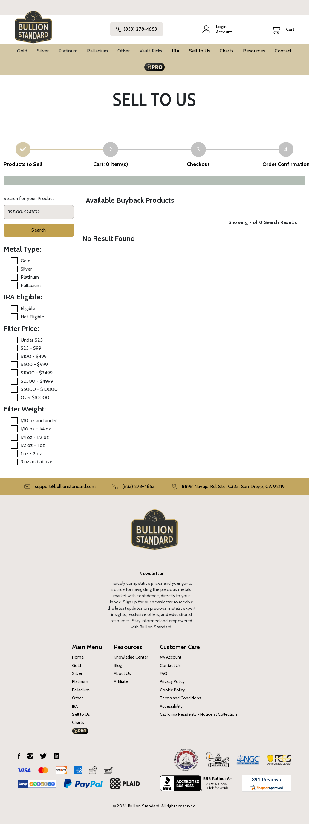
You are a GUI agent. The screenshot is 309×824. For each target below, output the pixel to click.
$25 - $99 (31, 348)
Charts (226, 51)
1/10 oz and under (39, 420)
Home (78, 657)
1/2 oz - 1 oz (33, 445)
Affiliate (121, 681)
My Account (170, 657)
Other (123, 51)
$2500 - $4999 (37, 381)
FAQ (163, 673)
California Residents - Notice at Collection (198, 714)
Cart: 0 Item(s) (110, 164)
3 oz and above (36, 461)
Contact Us (170, 665)
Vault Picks (151, 51)
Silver (43, 51)
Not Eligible (32, 317)
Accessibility (171, 706)
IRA (176, 51)
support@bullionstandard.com (65, 486)
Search (38, 230)
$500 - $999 (34, 364)
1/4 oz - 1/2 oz (35, 437)
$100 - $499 (34, 356)
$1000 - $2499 (37, 373)
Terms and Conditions (180, 698)
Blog (118, 665)
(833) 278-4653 (136, 29)
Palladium (97, 51)
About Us (122, 673)
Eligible (28, 308)
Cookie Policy (172, 690)
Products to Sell (23, 164)
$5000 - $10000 (39, 389)
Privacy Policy (172, 681)
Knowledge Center (131, 657)
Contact (283, 51)
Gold (22, 51)
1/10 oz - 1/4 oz (36, 429)
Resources (254, 51)
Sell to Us (199, 51)
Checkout (198, 164)
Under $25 (32, 340)
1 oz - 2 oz (31, 453)
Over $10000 (35, 397)
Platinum (68, 51)
